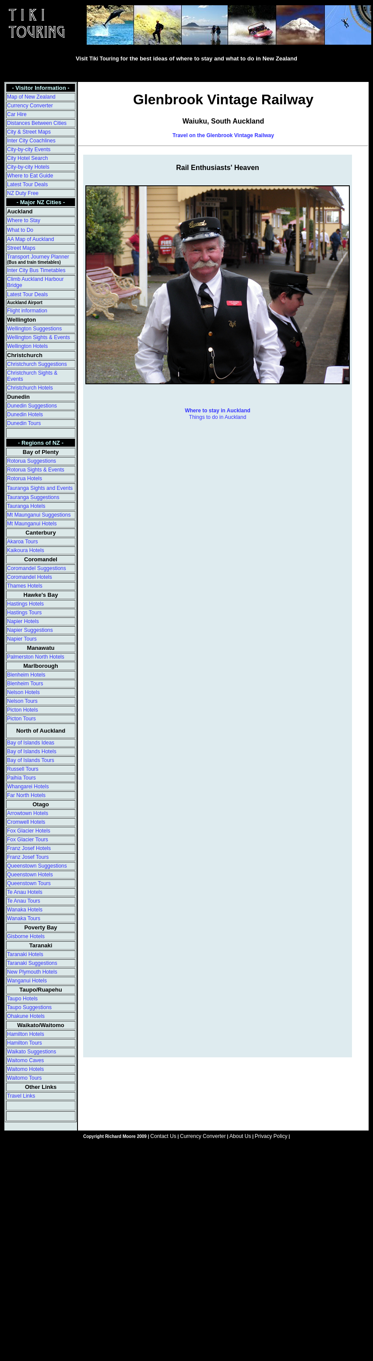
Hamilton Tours (24, 1043)
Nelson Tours (22, 701)
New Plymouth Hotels (32, 972)
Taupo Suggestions (29, 1007)
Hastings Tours (24, 613)
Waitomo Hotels (25, 1069)
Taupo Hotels (22, 999)
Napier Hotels (23, 621)
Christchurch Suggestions (37, 364)
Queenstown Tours (29, 883)
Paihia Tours (21, 778)
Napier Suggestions (30, 630)
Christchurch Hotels (30, 388)
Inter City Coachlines (31, 141)
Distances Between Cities (37, 123)
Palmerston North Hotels (35, 657)
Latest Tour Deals (27, 184)
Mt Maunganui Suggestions (38, 515)
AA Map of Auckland (30, 239)
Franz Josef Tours (28, 857)
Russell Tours (23, 769)
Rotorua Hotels (24, 478)
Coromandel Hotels (29, 577)
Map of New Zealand (31, 97)
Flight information (27, 311)
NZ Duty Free (23, 193)
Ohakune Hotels (26, 1016)
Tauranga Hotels (26, 506)
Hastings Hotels (25, 604)
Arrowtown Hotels (27, 813)
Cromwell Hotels (26, 822)
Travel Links (21, 1096)
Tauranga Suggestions (33, 497)
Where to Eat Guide (30, 176)
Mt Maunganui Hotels (31, 524)
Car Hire (17, 114)
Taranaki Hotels (25, 954)
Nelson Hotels (23, 692)
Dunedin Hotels (25, 414)
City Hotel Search (27, 158)
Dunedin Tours (24, 423)
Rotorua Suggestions (31, 461)
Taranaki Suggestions (32, 963)
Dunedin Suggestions (32, 406)
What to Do (20, 230)
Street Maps (21, 248)
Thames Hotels (24, 586)
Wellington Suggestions (34, 329)
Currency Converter (30, 106)
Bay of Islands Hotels (31, 751)
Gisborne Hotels (26, 936)
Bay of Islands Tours (30, 760)
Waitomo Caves (25, 1060)
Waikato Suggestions (31, 1052)
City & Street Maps (29, 132)
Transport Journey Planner (38, 257)
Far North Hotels (26, 795)
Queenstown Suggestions (37, 866)
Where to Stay (23, 220)
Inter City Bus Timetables (36, 270)
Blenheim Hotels (26, 675)
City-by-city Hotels (28, 167)
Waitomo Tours (24, 1078)
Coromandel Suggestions (36, 568)
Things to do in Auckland (217, 417)
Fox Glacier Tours (27, 839)
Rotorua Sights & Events (35, 470)
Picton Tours (21, 719)
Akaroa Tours (22, 542)
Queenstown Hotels (30, 875)
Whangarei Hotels (28, 786)
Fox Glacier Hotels (28, 831)
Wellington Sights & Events (38, 337)
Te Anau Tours (23, 901)
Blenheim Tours (25, 683)
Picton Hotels (22, 710)
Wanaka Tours (23, 918)
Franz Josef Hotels (29, 848)
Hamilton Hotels (25, 1034)
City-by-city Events (28, 149)
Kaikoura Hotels (25, 550)
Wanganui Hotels (27, 981)
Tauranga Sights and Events (40, 488)
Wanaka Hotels (24, 910)
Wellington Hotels (27, 346)
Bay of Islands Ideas (30, 743)
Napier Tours (22, 639)
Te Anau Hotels (24, 892)
